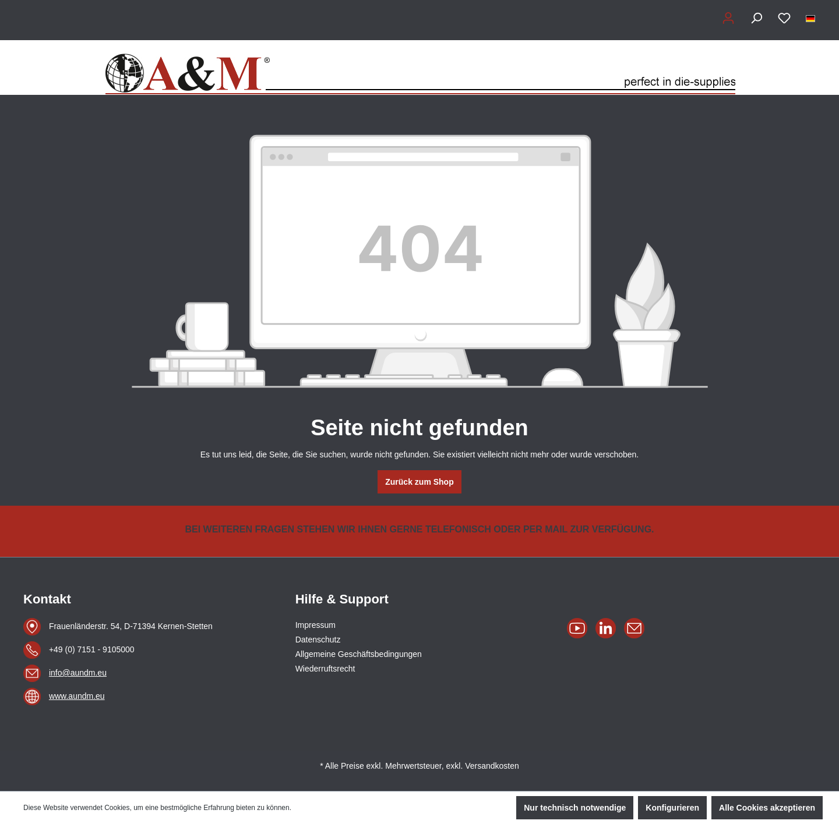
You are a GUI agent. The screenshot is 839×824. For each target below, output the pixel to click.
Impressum (315, 625)
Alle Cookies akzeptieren (767, 807)
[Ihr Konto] (728, 18)
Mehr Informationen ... (327, 808)
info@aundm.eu (78, 672)
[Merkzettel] (784, 18)
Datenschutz (318, 639)
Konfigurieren (672, 807)
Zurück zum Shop (419, 481)
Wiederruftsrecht (325, 668)
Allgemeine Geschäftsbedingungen (358, 654)
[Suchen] (756, 18)
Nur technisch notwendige (575, 807)
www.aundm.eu (77, 696)
